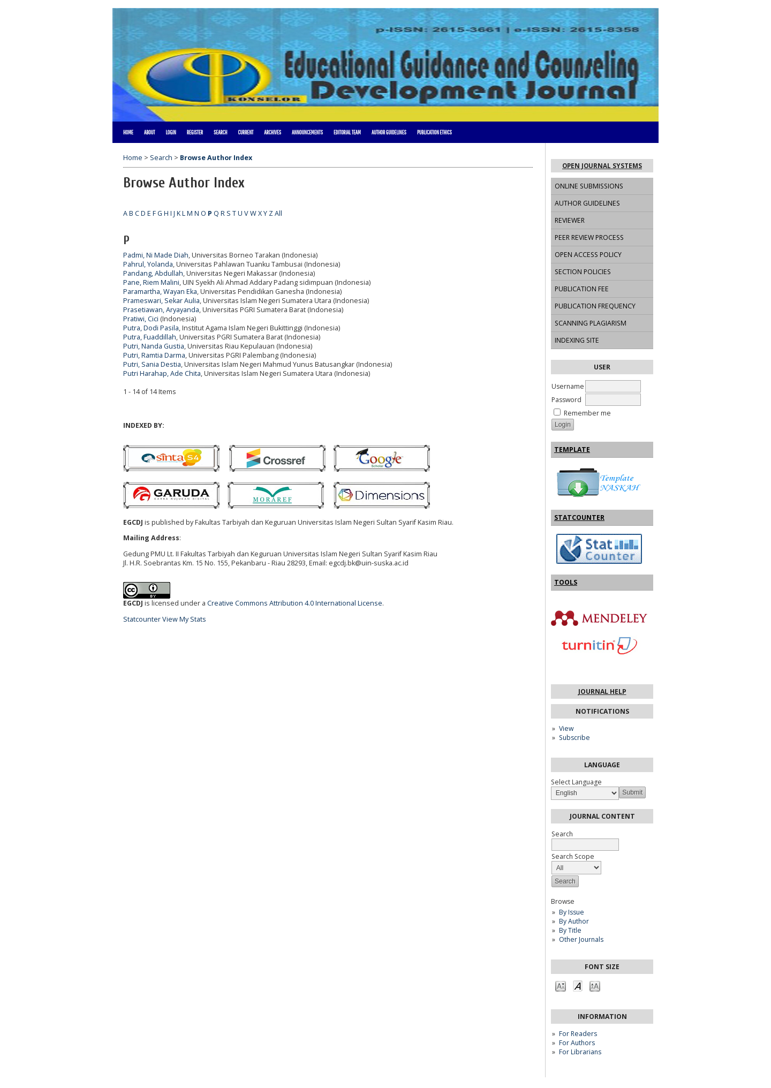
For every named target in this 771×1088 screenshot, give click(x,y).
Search (220, 132)
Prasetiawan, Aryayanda (161, 309)
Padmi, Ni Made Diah (155, 255)
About (149, 132)
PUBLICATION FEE (582, 288)
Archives (272, 132)
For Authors (577, 1042)
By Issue (571, 912)
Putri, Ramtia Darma (154, 355)
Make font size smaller (560, 985)
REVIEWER (570, 220)
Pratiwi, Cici (140, 318)
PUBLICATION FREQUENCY (595, 306)
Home (128, 132)
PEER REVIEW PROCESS (589, 237)
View (566, 728)
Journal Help (602, 691)
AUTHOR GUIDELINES (587, 203)
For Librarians (580, 1051)
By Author (574, 921)
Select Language (576, 782)
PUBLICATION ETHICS (434, 132)
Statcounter (142, 619)
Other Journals (581, 939)
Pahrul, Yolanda (148, 264)
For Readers (578, 1033)
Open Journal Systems (602, 166)
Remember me (587, 413)
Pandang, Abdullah (153, 273)
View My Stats (184, 619)
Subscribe (574, 737)
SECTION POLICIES (583, 271)
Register (195, 132)
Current (245, 132)
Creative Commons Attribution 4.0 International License (294, 603)
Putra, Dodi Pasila (151, 328)
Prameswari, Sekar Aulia (161, 300)
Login (170, 132)
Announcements (307, 132)
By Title (570, 930)
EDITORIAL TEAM (347, 132)
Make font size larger (594, 985)
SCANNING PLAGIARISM (590, 323)
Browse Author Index (216, 157)
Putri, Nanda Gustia (153, 346)
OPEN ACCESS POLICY (588, 254)
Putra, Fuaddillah (149, 337)
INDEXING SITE (577, 340)
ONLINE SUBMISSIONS (589, 186)
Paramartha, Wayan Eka (160, 291)
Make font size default (577, 985)
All (278, 213)
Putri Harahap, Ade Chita (162, 373)
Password (566, 399)
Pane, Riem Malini (151, 282)
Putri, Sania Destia (152, 364)
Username (567, 386)
